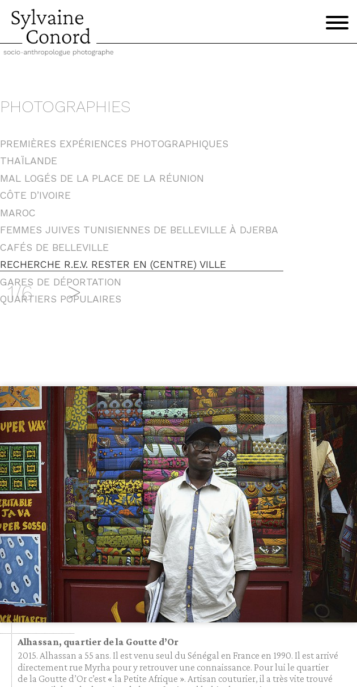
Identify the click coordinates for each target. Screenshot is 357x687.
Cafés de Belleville (54, 247)
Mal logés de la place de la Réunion (102, 178)
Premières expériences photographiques (114, 144)
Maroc (18, 213)
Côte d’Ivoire (35, 195)
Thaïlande (28, 161)
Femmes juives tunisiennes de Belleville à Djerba (139, 230)
